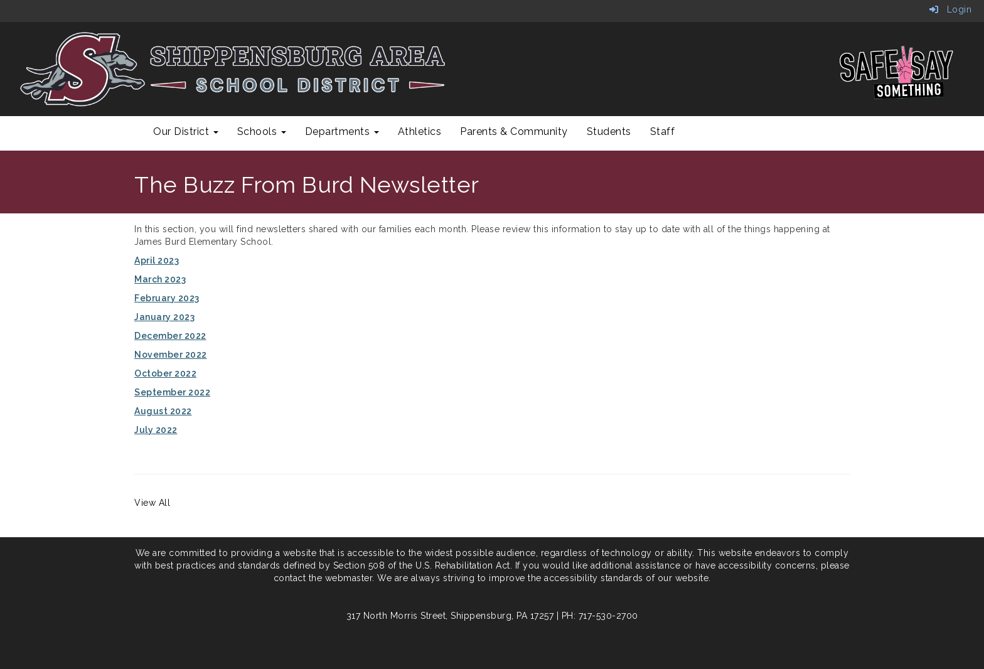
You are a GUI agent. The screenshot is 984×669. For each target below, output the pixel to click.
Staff (662, 131)
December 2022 (170, 336)
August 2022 (163, 411)
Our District (185, 131)
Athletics (420, 131)
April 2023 (156, 260)
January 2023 (164, 317)
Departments (342, 131)
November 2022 (170, 355)
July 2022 (156, 430)
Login (950, 9)
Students (609, 131)
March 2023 (160, 279)
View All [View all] (152, 503)
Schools (261, 131)
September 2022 (172, 392)
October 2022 (165, 373)
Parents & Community (514, 131)
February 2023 (167, 298)
